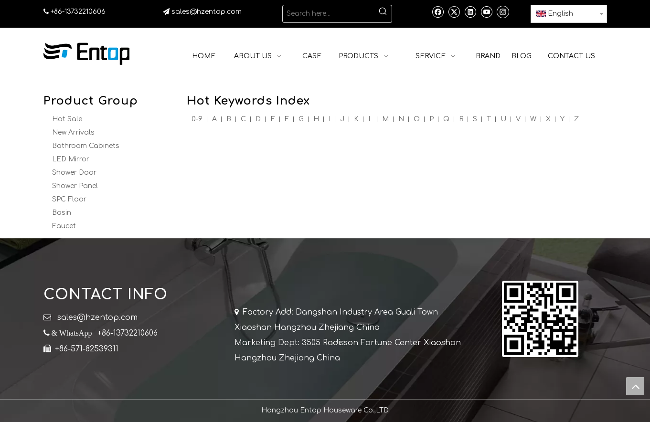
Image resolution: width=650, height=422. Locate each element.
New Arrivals (73, 132)
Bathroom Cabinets (85, 145)
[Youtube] (486, 11)
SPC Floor (69, 199)
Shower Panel (75, 186)
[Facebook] (438, 11)
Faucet (64, 226)
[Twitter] (454, 11)
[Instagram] (503, 11)
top (635, 386)
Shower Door (74, 172)
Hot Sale (67, 119)
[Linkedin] (470, 11)
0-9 (197, 119)
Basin (61, 212)
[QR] (540, 319)
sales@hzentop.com (207, 11)
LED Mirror (70, 159)
